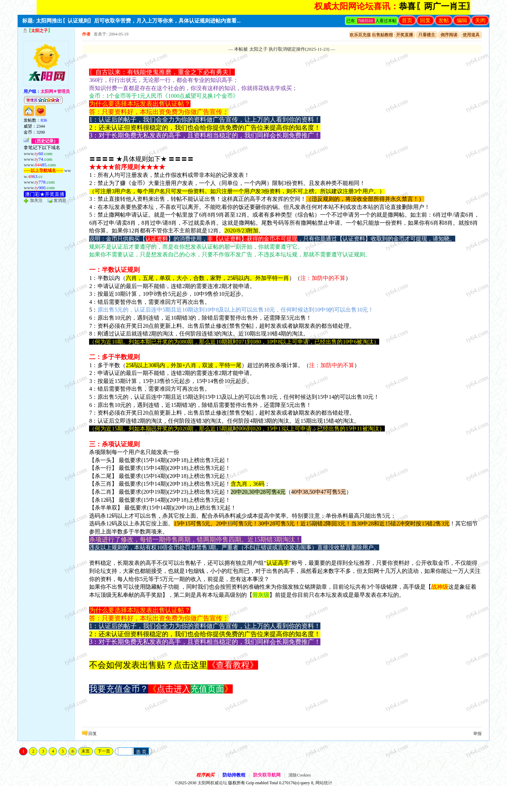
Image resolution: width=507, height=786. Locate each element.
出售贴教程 (382, 34)
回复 (425, 20)
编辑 (462, 20)
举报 (477, 733)
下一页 (104, 751)
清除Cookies (299, 775)
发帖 (443, 20)
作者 (86, 34)
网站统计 (323, 782)
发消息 (60, 200)
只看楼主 (426, 34)
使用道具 (471, 34)
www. (38, 153)
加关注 (36, 200)
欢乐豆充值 (360, 34)
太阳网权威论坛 (212, 782)
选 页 (141, 751)
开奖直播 (404, 34)
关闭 (480, 20)
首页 (407, 20)
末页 (85, 751)
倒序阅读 (448, 34)
